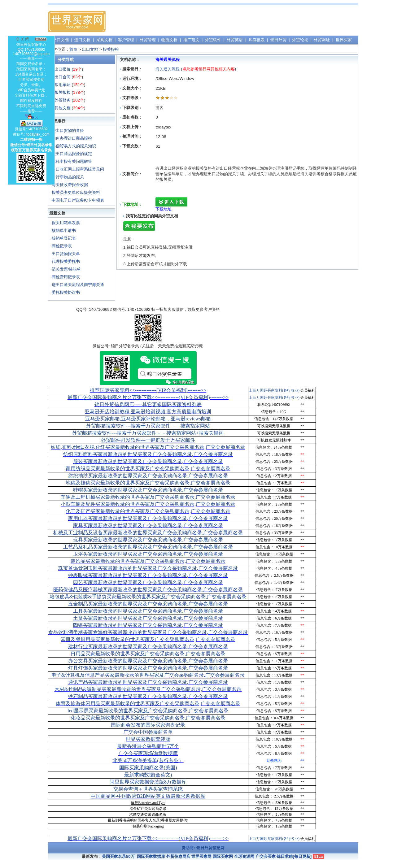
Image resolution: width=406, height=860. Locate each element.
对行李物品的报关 (68, 177)
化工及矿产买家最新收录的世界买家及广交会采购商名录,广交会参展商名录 (148, 511)
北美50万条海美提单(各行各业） (147, 760)
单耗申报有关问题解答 (72, 161)
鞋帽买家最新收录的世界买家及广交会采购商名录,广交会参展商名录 (148, 490)
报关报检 (111, 49)
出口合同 (63, 77)
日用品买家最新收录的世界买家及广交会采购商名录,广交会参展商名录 (148, 653)
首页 (73, 49)
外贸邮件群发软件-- (148, 440)
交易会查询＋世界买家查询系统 (148, 789)
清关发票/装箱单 (66, 269)
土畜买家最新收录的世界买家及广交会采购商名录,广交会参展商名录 (148, 618)
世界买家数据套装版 (148, 739)
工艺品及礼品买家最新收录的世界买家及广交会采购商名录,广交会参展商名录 (148, 546)
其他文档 (63, 108)
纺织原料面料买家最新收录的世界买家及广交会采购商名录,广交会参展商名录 (148, 454)
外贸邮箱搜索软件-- (148, 425)
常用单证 (63, 84)
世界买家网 (201, 856)
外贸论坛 (300, 39)
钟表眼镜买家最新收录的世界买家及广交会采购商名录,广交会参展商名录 (148, 575)
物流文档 (169, 39)
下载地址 (163, 209)
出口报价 (63, 69)
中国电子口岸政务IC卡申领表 (78, 200)
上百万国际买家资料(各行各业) (274, 390)
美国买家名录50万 (118, 856)
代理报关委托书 (66, 261)
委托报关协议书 (66, 292)
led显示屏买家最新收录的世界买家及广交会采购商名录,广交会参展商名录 (148, 710)
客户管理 (126, 39)
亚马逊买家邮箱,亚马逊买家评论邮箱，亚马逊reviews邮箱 (148, 418)
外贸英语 (235, 39)
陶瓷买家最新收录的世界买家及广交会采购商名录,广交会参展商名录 (148, 625)
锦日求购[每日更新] (294, 856)
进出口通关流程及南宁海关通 (78, 284)
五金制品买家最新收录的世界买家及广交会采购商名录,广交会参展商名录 (148, 603)
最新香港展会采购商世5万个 (148, 746)
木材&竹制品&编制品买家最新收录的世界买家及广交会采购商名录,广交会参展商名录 (148, 689)
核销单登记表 (64, 238)
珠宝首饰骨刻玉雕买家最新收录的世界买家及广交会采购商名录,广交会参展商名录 (148, 568)
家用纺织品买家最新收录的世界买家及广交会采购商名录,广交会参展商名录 (148, 468)
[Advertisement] (245, 22)
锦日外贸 (278, 39)
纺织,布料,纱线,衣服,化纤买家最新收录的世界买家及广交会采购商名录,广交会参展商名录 (148, 447)
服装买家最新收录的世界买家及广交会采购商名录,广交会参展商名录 (148, 461)
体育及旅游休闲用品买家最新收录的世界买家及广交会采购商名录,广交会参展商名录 (148, 703)
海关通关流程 (168, 69)
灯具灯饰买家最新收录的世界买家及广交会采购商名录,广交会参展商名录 (148, 668)
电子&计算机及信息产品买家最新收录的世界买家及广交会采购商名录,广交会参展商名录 (148, 675)
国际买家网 (223, 856)
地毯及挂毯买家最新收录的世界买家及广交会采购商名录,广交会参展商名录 (148, 482)
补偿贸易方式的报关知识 (74, 146)
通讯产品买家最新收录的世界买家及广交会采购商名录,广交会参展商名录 (148, 682)
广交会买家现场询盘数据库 (148, 753)
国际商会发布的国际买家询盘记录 (148, 725)
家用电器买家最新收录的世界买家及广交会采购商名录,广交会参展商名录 (148, 518)
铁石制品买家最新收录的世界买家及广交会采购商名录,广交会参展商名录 (148, 696)
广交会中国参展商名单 (148, 732)
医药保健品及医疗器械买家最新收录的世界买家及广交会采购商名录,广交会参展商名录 (148, 589)
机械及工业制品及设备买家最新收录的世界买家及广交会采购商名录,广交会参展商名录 (148, 532)
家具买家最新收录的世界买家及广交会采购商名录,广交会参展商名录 (148, 525)
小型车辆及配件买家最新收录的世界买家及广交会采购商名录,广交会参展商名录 (148, 504)
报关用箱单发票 (66, 222)
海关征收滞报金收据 (70, 184)
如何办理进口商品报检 (72, 138)
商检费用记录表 (66, 277)
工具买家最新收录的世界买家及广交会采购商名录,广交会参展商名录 (148, 611)
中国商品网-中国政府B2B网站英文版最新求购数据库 (148, 796)
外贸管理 (148, 39)
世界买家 (344, 39)
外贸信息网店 (178, 856)
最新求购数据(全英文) (148, 774)
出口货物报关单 (66, 253)
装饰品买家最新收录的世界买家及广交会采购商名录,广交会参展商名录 (148, 561)
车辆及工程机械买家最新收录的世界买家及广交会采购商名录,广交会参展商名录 (148, 497)
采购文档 (104, 39)
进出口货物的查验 (68, 130)
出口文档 (61, 39)
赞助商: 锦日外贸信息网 (202, 847)
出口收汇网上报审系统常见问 (78, 169)
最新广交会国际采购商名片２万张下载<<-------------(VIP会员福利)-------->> (148, 397)
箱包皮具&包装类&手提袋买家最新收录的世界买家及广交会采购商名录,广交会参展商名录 (148, 596)
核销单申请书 (64, 230)
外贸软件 (213, 39)
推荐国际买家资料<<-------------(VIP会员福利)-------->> (148, 390)
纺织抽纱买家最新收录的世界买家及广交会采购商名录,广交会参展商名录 (148, 475)
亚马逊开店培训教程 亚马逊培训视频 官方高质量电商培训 (148, 411)
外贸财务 (63, 100)
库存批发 (257, 39)
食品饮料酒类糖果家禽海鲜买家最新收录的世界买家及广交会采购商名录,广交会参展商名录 (148, 632)
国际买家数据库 (151, 856)
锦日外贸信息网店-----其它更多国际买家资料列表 (148, 404)
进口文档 (82, 39)
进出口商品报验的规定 (72, 153)
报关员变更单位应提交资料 (76, 192)
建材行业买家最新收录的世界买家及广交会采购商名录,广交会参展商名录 (148, 646)
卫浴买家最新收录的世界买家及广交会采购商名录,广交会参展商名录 (148, 554)
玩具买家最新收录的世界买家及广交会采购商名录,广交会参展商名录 (148, 539)
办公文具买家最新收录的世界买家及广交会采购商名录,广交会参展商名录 (148, 660)
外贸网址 (322, 39)
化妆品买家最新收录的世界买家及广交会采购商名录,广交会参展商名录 (148, 717)
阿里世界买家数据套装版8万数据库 (148, 781)
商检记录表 (62, 246)
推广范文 (191, 39)
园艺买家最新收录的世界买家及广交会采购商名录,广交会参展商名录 (148, 582)
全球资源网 (244, 856)
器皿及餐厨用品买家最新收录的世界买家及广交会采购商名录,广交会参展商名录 (148, 639)
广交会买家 (265, 856)
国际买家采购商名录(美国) (148, 767)
